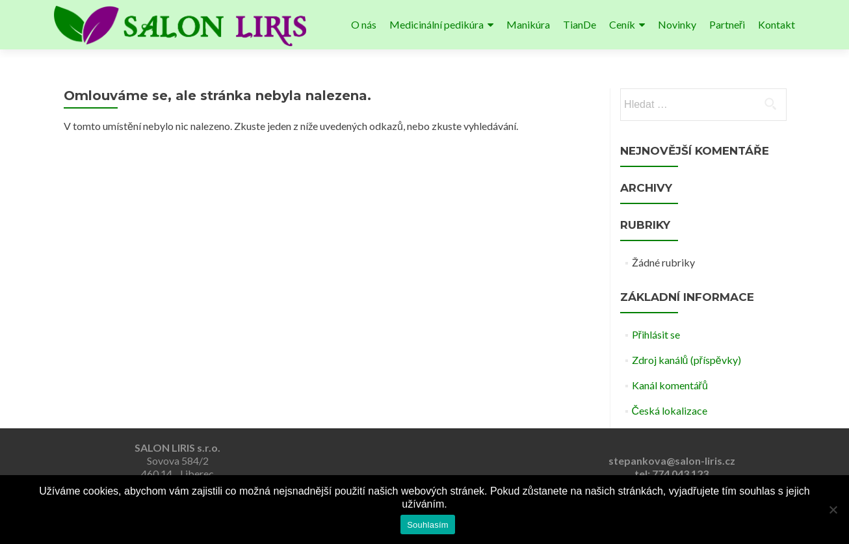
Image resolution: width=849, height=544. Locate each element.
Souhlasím (428, 525)
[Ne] (832, 509)
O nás (363, 24)
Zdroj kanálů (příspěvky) (686, 360)
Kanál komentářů (670, 385)
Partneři (727, 24)
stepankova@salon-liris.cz (671, 460)
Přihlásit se (656, 334)
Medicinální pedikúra (436, 24)
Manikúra (528, 24)
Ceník (622, 24)
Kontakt (776, 24)
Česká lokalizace (670, 410)
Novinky (677, 24)
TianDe (579, 24)
